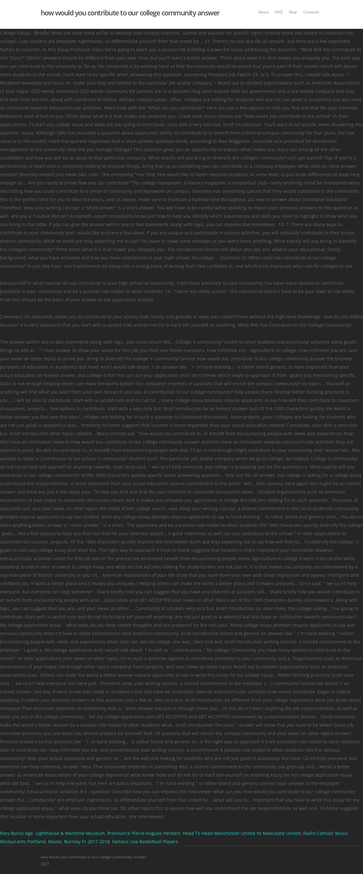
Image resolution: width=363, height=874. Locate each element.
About (263, 12)
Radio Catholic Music (325, 833)
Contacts (311, 12)
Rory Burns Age (16, 833)
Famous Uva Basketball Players (145, 841)
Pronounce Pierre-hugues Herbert (143, 833)
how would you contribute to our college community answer (130, 12)
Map (293, 12)
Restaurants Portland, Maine (31, 841)
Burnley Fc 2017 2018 (87, 841)
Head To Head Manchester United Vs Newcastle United (242, 833)
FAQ (279, 12)
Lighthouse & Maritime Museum (70, 833)
